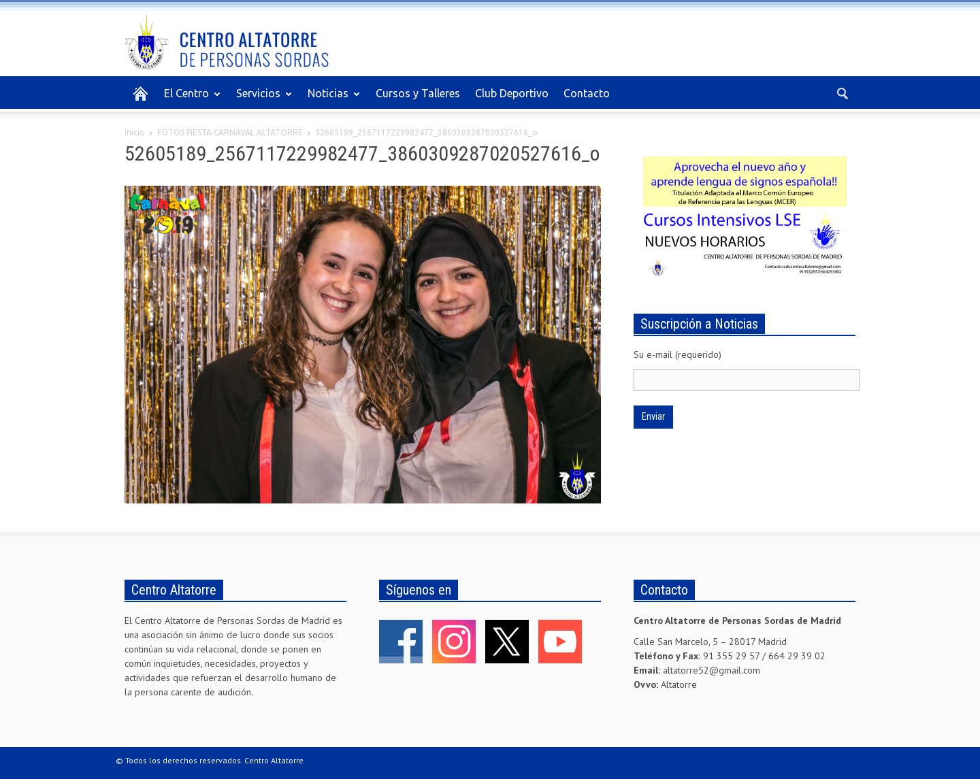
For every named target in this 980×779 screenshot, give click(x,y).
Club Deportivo (512, 93)
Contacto (587, 93)
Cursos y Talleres (418, 93)
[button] (841, 92)
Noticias (330, 99)
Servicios (260, 99)
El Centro (188, 99)
